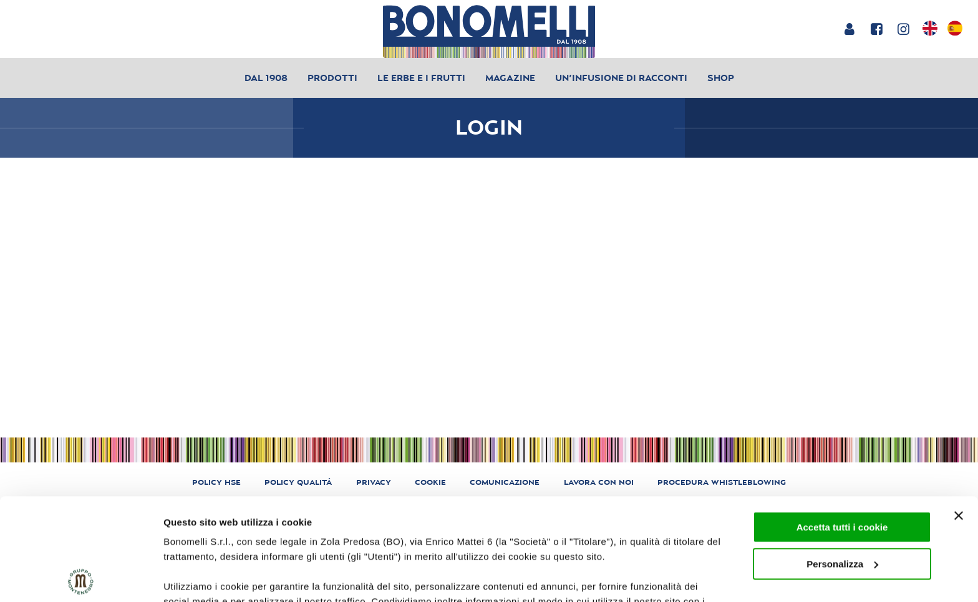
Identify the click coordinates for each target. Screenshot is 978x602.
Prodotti (332, 77)
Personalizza (842, 462)
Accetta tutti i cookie (842, 425)
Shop (720, 77)
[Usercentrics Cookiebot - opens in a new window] (80, 577)
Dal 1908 (266, 77)
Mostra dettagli (197, 577)
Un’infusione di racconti (621, 77)
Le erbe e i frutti (421, 77)
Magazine (510, 77)
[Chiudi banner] (958, 413)
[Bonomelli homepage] (489, 31)
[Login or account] (849, 29)
